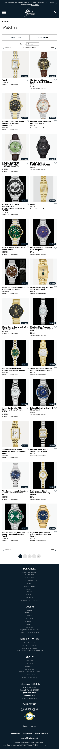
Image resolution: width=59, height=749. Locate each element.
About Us (29, 660)
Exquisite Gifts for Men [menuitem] (29, 630)
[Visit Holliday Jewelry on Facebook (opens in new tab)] (37, 709)
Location (29, 663)
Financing (29, 666)
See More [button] (35, 4)
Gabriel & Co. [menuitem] (29, 586)
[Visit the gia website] (26, 726)
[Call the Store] (29, 692)
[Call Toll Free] (29, 695)
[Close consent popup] (45, 745)
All (38, 556)
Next (52, 48)
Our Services (29, 642)
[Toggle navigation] (4, 12)
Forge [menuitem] (29, 583)
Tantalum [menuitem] (29, 597)
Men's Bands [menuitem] (29, 613)
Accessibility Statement (29, 738)
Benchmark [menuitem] (29, 578)
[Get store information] (29, 698)
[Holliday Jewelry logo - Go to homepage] (29, 12)
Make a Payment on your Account (29, 651)
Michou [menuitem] (29, 589)
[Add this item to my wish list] (27, 80)
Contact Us (29, 669)
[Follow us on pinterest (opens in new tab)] (26, 709)
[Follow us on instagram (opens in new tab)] (22, 709)
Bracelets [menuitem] (30, 624)
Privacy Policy (29, 675)
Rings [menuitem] (29, 616)
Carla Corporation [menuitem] (29, 580)
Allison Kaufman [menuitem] (29, 572)
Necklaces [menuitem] (29, 621)
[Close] (56, 3)
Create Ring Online (29, 648)
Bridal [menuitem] (29, 610)
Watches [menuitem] (29, 627)
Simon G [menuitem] (29, 595)
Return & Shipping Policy (29, 672)
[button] (55, 12)
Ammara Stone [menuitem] (29, 575)
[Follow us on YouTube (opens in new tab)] (29, 709)
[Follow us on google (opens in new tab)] (33, 709)
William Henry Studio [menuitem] (29, 600)
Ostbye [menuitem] (29, 592)
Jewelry (6, 21)
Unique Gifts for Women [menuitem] (30, 632)
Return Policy (15, 734)
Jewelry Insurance (29, 645)
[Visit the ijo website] (33, 726)
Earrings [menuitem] (29, 618)
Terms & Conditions (29, 677)
